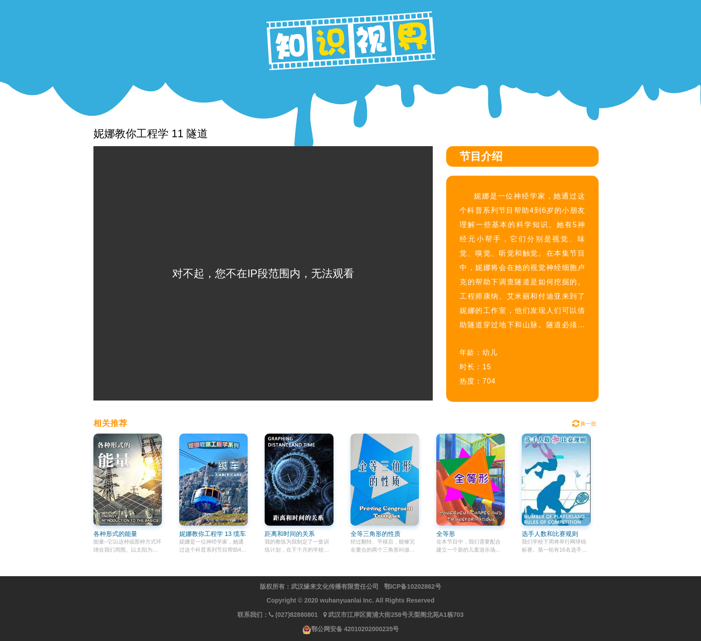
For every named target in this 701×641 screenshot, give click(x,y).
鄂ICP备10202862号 (412, 586)
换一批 (584, 424)
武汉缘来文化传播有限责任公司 (335, 586)
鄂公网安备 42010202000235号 (355, 629)
